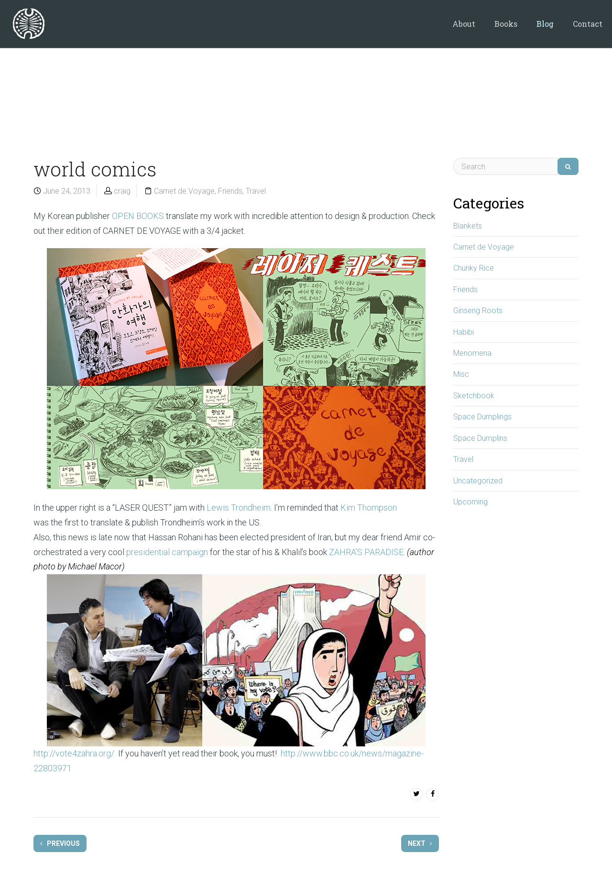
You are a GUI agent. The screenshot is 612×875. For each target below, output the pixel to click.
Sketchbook (473, 395)
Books (505, 24)
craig (122, 191)
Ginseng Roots (478, 310)
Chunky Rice (473, 268)
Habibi (463, 332)
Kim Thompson (368, 508)
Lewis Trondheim (239, 508)
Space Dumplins (480, 438)
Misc (461, 374)
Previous (60, 843)
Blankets (467, 225)
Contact (587, 24)
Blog (545, 24)
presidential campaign (167, 552)
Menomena (472, 353)
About (463, 24)
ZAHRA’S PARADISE (366, 552)
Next (420, 843)
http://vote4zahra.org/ (73, 753)
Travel (256, 191)
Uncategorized (478, 480)
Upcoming (470, 501)
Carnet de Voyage (184, 191)
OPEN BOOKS (138, 216)
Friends (230, 191)
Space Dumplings (482, 416)
